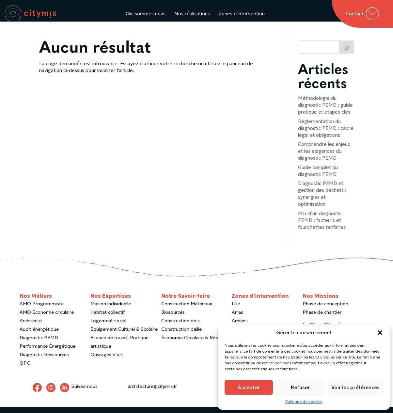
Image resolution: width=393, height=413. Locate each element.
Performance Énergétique (47, 352)
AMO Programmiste (42, 310)
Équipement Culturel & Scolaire (124, 335)
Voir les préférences (355, 387)
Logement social (108, 327)
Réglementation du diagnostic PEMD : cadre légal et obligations (326, 134)
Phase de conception (325, 310)
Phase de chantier (322, 318)
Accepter (249, 387)
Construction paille (181, 335)
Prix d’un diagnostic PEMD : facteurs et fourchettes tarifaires (322, 226)
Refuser (300, 387)
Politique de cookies (303, 401)
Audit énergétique (39, 335)
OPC (25, 369)
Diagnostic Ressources (44, 361)
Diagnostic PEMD (39, 344)
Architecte (31, 327)
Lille (236, 310)
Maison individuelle (110, 310)
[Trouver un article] (346, 53)
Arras (237, 318)
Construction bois (180, 327)
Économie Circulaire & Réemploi (195, 344)
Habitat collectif (107, 318)
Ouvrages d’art (106, 361)
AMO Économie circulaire (47, 318)
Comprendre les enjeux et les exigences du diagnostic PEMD (324, 157)
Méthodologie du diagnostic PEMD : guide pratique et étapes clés (325, 111)
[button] (380, 332)
